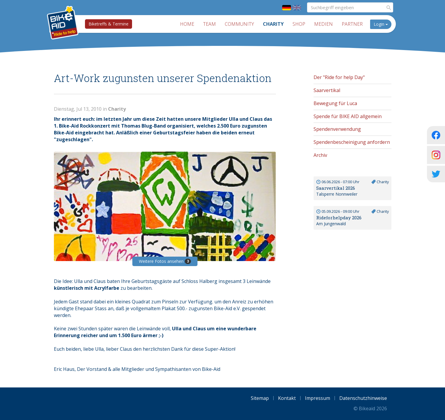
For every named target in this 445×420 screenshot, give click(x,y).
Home (187, 24)
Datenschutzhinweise (363, 398)
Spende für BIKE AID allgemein (348, 116)
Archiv (320, 155)
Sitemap (260, 398)
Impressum (317, 398)
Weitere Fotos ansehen (165, 261)
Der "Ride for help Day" (339, 77)
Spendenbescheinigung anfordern (352, 142)
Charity (273, 24)
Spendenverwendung (337, 129)
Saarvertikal (327, 90)
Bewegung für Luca (335, 103)
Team (209, 24)
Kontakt (287, 398)
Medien (323, 24)
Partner (352, 24)
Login (381, 24)
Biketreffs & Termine (108, 24)
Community (239, 24)
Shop (299, 24)
